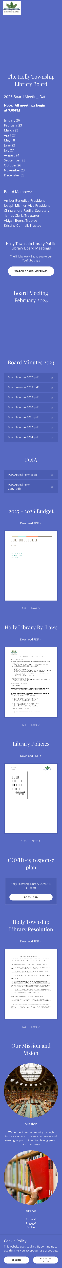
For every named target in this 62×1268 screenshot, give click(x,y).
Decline (16, 1260)
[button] (57, 8)
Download (31, 897)
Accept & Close (45, 1260)
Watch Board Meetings (31, 271)
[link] (12, 8)
